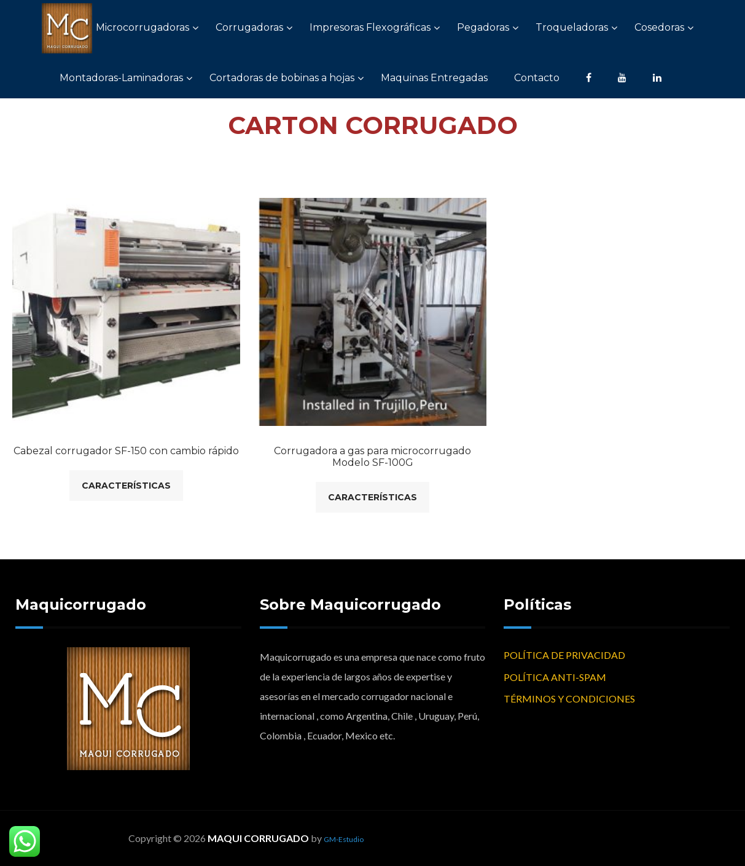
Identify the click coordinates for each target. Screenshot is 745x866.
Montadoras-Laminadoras (121, 78)
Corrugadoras (249, 27)
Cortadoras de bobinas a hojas (281, 78)
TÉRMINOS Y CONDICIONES (569, 698)
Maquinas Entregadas (434, 78)
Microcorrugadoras (142, 27)
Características (126, 485)
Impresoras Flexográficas (370, 27)
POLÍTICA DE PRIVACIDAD (564, 655)
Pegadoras (483, 27)
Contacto (537, 78)
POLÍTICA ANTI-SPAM (555, 677)
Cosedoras (659, 27)
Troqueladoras (572, 27)
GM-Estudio (344, 839)
